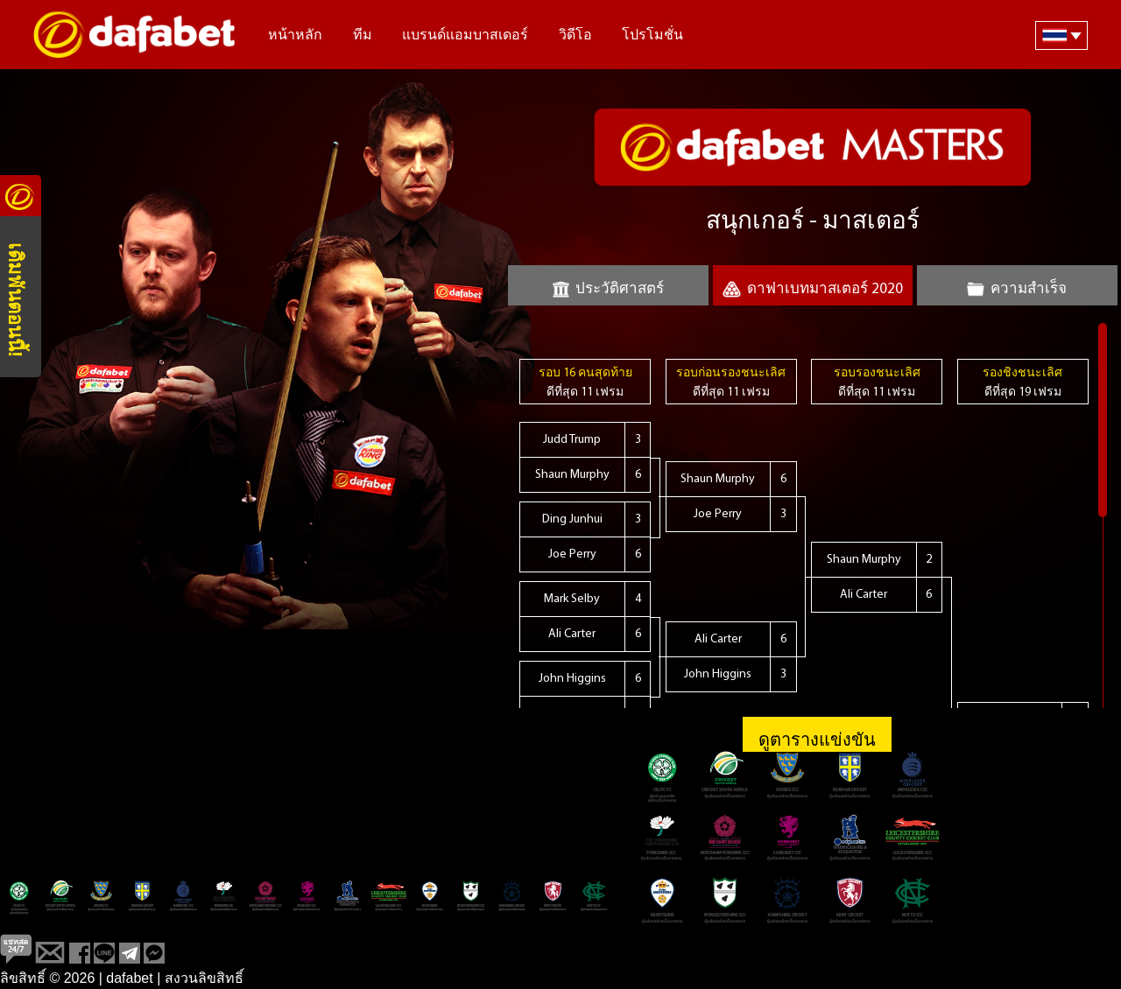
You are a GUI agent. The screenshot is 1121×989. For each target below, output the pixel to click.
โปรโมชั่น (652, 36)
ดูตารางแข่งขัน (817, 741)
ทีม (362, 36)
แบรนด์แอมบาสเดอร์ (465, 36)
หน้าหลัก (295, 36)
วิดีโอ (575, 36)
